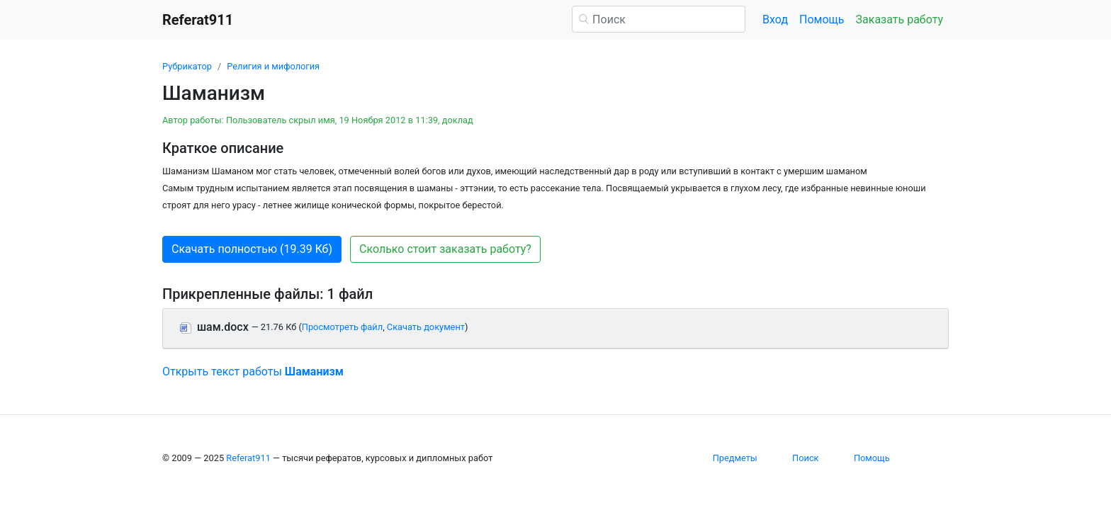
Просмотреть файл (342, 327)
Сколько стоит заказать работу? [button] (445, 249)
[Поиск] (658, 19)
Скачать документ (426, 327)
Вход (775, 19)
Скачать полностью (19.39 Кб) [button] (251, 249)
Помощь (821, 19)
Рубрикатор (187, 66)
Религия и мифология (273, 66)
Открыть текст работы (253, 371)
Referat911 (248, 458)
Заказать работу (899, 19)
